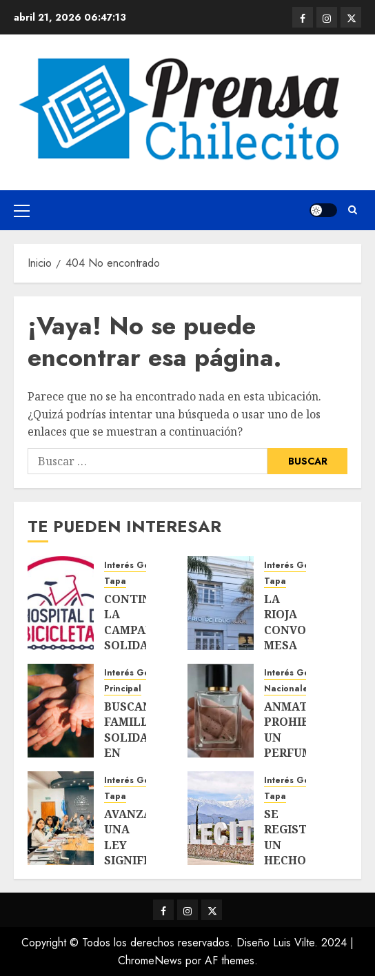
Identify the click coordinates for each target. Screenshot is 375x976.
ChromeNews (150, 960)
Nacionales (288, 689)
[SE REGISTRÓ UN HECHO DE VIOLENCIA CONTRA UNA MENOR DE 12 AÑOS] (221, 818)
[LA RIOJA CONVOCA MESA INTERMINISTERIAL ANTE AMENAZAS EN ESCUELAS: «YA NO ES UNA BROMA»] (221, 603)
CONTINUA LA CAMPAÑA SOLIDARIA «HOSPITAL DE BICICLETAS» (141, 645)
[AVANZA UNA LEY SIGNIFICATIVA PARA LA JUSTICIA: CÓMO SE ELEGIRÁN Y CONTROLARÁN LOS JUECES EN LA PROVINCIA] (61, 818)
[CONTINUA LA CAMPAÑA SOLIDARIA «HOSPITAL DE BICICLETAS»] (61, 603)
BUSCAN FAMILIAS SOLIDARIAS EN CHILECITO (139, 737)
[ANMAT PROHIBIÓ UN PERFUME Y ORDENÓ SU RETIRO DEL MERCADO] (221, 711)
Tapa (115, 581)
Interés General (138, 565)
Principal (122, 689)
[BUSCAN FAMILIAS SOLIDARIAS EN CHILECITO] (61, 711)
